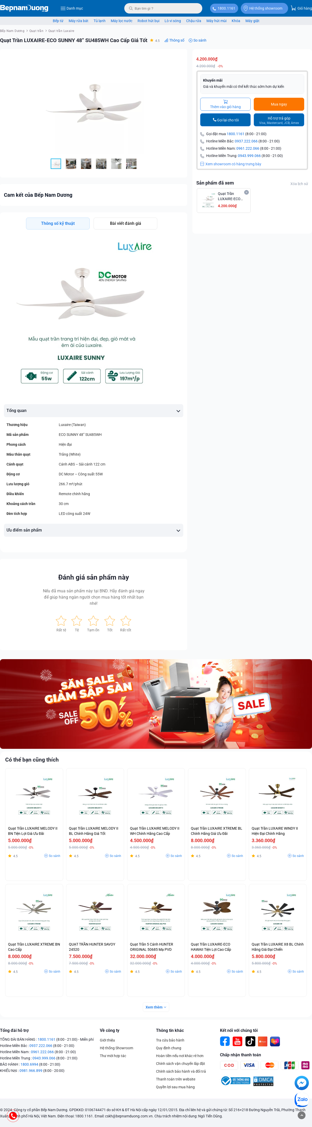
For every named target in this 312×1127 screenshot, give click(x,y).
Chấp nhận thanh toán (240, 1054)
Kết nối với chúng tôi (239, 1030)
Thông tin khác (170, 1030)
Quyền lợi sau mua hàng (175, 1087)
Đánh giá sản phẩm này (93, 577)
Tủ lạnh (100, 21)
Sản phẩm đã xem (215, 183)
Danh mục (71, 8)
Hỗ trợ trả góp (279, 120)
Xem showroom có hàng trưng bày (230, 164)
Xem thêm (154, 1007)
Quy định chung (168, 1048)
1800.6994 (29, 1064)
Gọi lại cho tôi (228, 120)
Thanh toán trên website (175, 1079)
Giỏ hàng (301, 7)
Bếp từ (58, 21)
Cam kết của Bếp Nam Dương (38, 195)
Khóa (236, 21)
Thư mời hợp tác (113, 1056)
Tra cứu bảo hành (170, 1040)
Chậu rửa (193, 21)
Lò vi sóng (173, 21)
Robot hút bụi (148, 21)
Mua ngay (279, 104)
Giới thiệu (107, 1040)
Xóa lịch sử (299, 184)
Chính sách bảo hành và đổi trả (181, 1071)
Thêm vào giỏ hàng (225, 104)
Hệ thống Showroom (116, 1048)
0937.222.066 (246, 141)
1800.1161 (226, 8)
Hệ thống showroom (263, 8)
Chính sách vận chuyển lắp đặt (180, 1064)
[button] (178, 58)
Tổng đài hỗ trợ (14, 1030)
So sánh (199, 40)
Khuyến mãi (213, 80)
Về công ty (109, 1030)
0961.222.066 (247, 148)
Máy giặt (252, 21)
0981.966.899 (31, 1071)
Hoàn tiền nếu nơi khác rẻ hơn (180, 1056)
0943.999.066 (249, 156)
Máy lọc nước (121, 21)
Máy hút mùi (216, 21)
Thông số (176, 40)
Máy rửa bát (78, 21)
